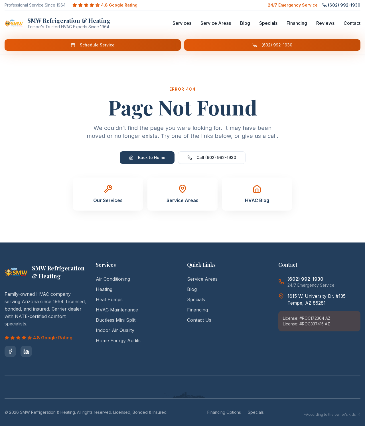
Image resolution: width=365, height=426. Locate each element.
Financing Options (224, 412)
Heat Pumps (109, 299)
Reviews (325, 23)
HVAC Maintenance (117, 310)
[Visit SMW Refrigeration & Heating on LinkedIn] (26, 351)
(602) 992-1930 (272, 44)
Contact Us (199, 320)
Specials (268, 23)
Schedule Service (93, 44)
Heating (104, 289)
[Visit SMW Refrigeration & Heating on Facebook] (10, 351)
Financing (297, 23)
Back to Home (147, 157)
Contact (352, 23)
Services (182, 23)
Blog (245, 23)
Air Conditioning (113, 279)
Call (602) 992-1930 (211, 157)
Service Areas (215, 23)
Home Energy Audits (118, 340)
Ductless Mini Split (115, 320)
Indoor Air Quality (115, 330)
